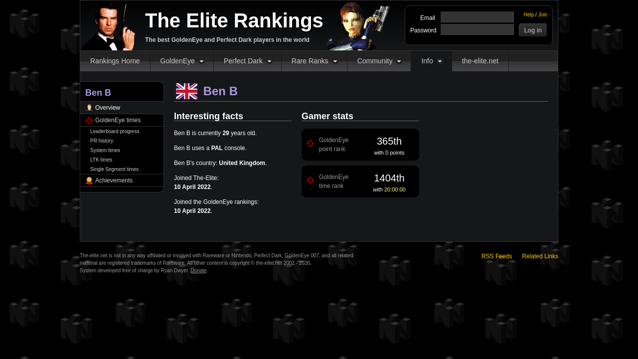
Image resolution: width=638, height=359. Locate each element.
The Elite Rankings (234, 20)
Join (542, 14)
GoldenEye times (118, 120)
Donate (198, 270)
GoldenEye (177, 61)
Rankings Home (115, 61)
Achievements (114, 180)
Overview (107, 107)
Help (529, 14)
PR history (101, 141)
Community (375, 61)
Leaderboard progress (114, 131)
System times (105, 150)
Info (427, 61)
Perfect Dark (243, 61)
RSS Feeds (496, 256)
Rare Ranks (310, 61)
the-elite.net (480, 61)
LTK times (101, 160)
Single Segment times (114, 169)
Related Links (540, 256)
